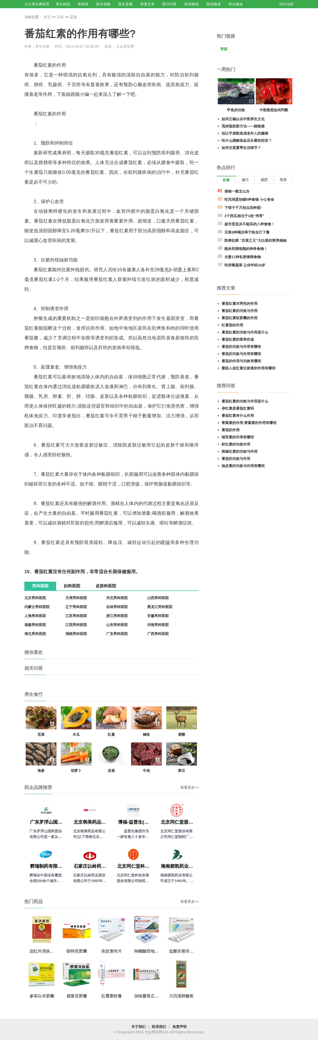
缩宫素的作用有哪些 (238, 437)
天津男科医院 (76, 598)
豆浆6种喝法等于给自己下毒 (247, 232)
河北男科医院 (117, 598)
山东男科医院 (117, 625)
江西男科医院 (76, 625)
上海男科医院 (35, 616)
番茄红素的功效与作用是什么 (245, 332)
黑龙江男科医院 (159, 607)
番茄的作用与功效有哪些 (241, 361)
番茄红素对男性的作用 (239, 303)
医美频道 (191, 4)
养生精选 (63, 4)
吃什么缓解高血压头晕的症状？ (247, 140)
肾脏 (223, 49)
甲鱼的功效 (236, 110)
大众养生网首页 (36, 4)
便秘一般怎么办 (237, 191)
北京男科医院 (35, 598)
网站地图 (286, 4)
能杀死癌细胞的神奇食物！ (245, 249)
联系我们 (159, 1027)
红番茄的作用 (232, 325)
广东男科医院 (117, 634)
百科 (60, 17)
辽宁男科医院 (76, 607)
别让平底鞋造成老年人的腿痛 (245, 133)
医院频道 (213, 4)
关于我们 (138, 1027)
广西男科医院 (158, 634)
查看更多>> (189, 787)
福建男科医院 (35, 625)
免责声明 (179, 1027)
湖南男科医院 (76, 634)
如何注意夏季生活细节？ (241, 148)
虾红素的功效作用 (236, 444)
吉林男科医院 (117, 607)
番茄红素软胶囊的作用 (239, 318)
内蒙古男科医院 (36, 607)
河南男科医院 (158, 625)
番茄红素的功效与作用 (239, 311)
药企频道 (235, 4)
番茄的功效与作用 (236, 459)
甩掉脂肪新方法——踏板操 (243, 126)
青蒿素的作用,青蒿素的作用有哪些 (249, 423)
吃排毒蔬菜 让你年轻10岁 (244, 265)
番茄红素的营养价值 (238, 339)
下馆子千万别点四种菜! (243, 208)
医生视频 (103, 4)
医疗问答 (169, 4)
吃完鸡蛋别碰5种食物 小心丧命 (249, 199)
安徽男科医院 (158, 616)
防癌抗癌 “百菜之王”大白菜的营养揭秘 (255, 240)
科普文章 (147, 4)
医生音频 (125, 4)
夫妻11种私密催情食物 (242, 257)
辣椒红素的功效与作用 (239, 451)
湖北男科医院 (35, 634)
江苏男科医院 (76, 616)
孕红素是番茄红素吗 (238, 408)
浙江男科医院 (117, 616)
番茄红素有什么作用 (238, 415)
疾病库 (83, 4)
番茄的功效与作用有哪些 (241, 347)
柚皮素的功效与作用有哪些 (243, 466)
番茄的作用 (231, 430)
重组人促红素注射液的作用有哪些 (248, 368)
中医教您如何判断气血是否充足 (274, 111)
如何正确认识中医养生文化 (243, 119)
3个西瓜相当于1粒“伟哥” (244, 216)
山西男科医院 (158, 598)
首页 (47, 17)
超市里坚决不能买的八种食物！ (249, 224)
